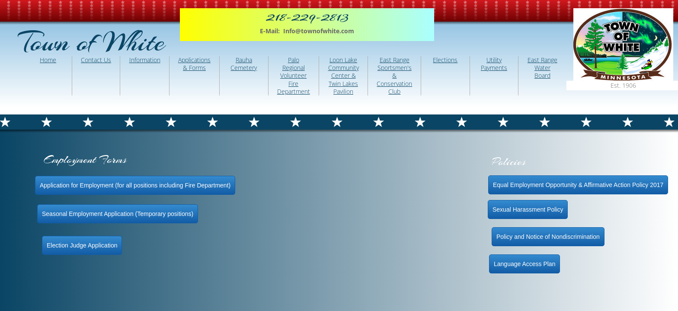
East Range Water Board (542, 67)
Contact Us (96, 60)
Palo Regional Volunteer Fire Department (293, 75)
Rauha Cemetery (243, 64)
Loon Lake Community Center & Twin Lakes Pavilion (343, 75)
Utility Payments (494, 64)
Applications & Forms (194, 64)
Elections (445, 60)
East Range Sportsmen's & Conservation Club (394, 75)
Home (48, 60)
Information (144, 60)
